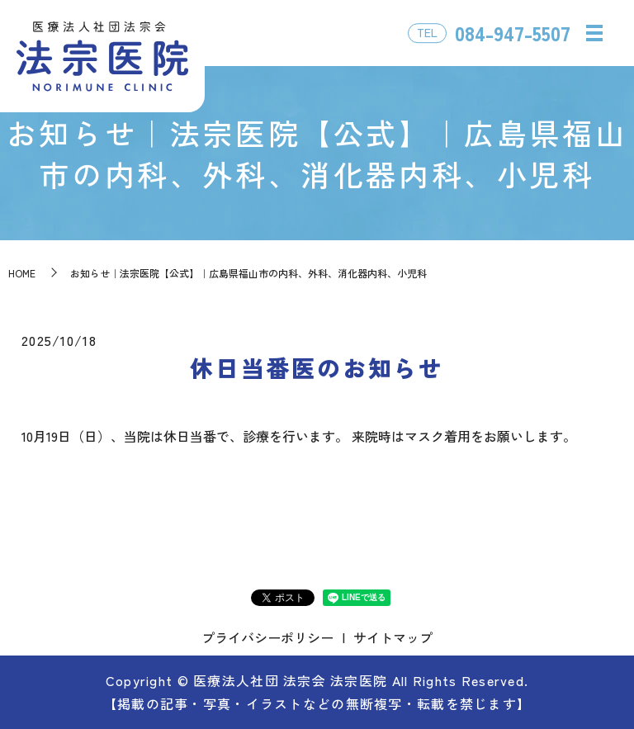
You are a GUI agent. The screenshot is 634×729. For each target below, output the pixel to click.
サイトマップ (393, 637)
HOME (21, 273)
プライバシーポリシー (267, 637)
